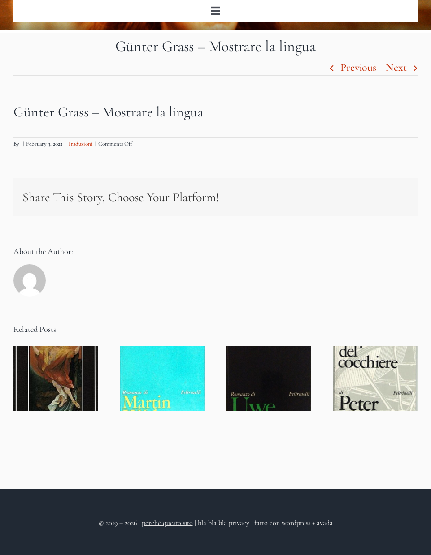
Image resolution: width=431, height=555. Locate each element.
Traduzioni (80, 143)
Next (396, 67)
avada (325, 522)
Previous (358, 67)
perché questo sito (167, 522)
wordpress (296, 522)
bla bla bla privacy (224, 522)
